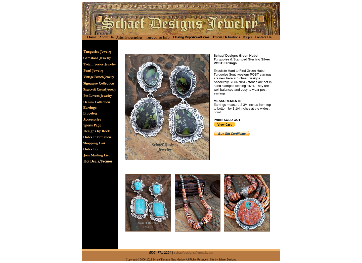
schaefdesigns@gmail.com (193, 252)
